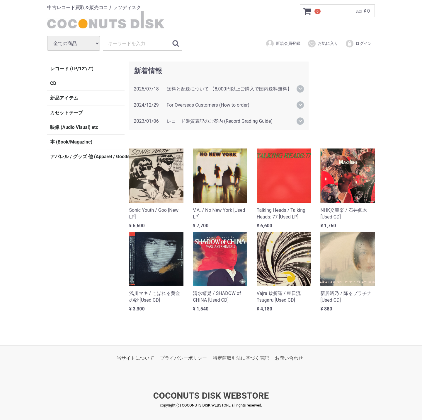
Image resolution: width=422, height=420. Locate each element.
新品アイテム (64, 98)
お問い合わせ (289, 358)
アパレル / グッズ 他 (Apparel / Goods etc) (87, 156)
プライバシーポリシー (183, 358)
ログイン (358, 43)
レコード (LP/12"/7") (71, 68)
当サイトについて (135, 358)
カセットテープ (66, 112)
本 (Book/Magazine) (71, 142)
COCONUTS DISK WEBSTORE (211, 395)
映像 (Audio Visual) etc (74, 127)
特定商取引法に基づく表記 (241, 358)
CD (53, 83)
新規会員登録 (283, 43)
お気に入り (322, 43)
